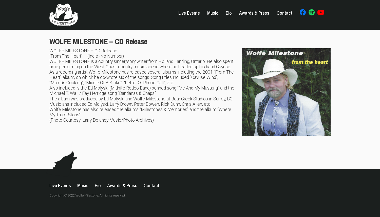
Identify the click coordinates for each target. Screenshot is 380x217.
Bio (229, 13)
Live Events (189, 13)
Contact (284, 13)
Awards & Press (254, 13)
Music (212, 13)
